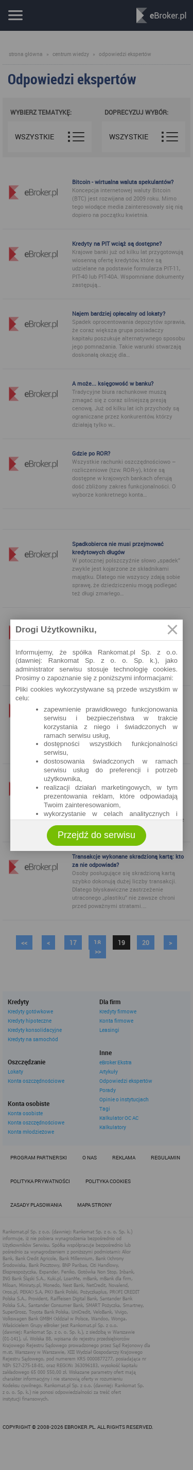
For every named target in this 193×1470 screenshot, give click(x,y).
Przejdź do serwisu (96, 835)
